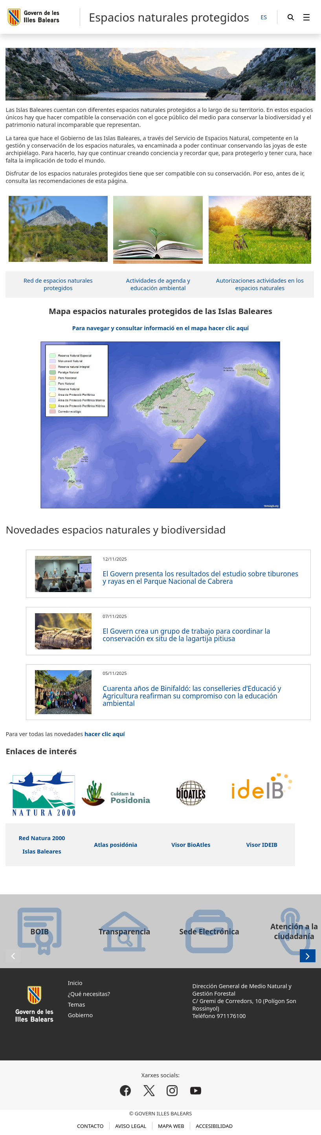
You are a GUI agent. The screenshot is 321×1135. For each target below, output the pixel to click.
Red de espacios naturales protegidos (58, 284)
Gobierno (80, 1015)
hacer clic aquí (104, 734)
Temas (76, 1004)
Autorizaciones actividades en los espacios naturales (260, 284)
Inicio (75, 983)
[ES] (263, 17)
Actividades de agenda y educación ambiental (158, 284)
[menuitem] (306, 17)
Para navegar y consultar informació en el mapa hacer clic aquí (160, 328)
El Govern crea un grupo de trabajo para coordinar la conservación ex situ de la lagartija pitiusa (186, 635)
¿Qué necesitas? (89, 994)
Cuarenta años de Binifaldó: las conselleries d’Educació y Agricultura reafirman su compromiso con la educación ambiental (192, 696)
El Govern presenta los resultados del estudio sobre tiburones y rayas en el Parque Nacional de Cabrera (200, 577)
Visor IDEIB (261, 844)
